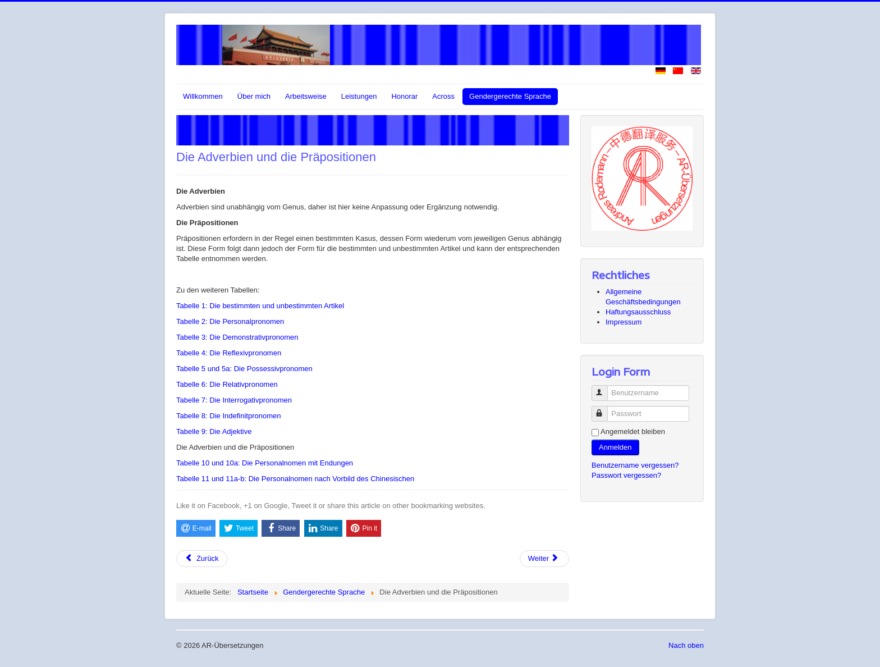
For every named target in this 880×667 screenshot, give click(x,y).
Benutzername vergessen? (635, 465)
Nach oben (686, 645)
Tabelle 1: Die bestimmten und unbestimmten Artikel (260, 305)
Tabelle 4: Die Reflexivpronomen (228, 353)
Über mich (254, 96)
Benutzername (604, 388)
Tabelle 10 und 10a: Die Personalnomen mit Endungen (264, 463)
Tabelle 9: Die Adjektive (213, 431)
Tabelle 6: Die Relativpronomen (227, 384)
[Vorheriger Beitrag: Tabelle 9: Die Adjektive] (201, 558)
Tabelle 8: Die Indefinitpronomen (228, 416)
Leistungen (359, 96)
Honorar (404, 96)
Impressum (623, 322)
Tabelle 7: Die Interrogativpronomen (234, 400)
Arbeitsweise (306, 96)
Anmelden (615, 447)
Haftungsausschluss (638, 312)
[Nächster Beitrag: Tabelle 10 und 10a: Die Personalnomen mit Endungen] (544, 558)
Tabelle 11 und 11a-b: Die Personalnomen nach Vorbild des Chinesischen (295, 478)
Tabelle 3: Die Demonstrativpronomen (237, 337)
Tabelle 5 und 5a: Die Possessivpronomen (244, 368)
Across (443, 96)
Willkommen (203, 96)
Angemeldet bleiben (633, 431)
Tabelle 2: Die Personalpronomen (230, 321)
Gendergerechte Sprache (510, 96)
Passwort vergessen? (626, 475)
